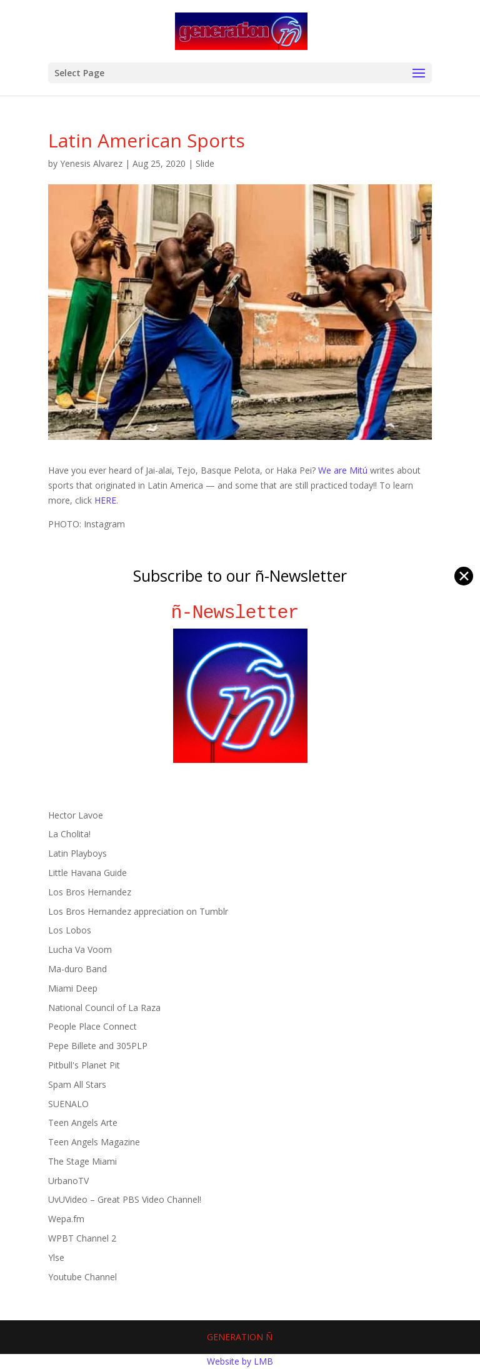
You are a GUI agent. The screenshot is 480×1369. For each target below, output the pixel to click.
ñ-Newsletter (240, 612)
